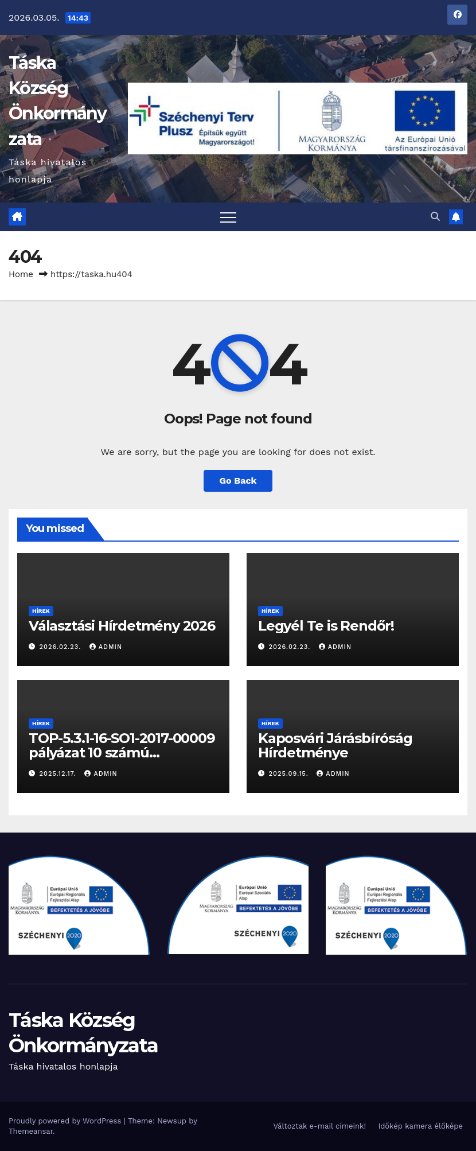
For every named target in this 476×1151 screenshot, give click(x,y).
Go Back (238, 480)
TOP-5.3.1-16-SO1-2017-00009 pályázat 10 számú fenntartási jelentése (122, 752)
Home (21, 274)
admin (105, 647)
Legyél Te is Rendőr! (326, 625)
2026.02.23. (62, 647)
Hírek (41, 611)
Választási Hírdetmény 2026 (122, 625)
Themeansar (31, 1131)
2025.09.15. (290, 773)
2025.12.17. (59, 773)
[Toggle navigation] (228, 217)
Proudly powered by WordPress (66, 1121)
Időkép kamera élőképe (420, 1126)
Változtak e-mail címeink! (319, 1126)
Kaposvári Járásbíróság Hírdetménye (335, 745)
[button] (435, 216)
